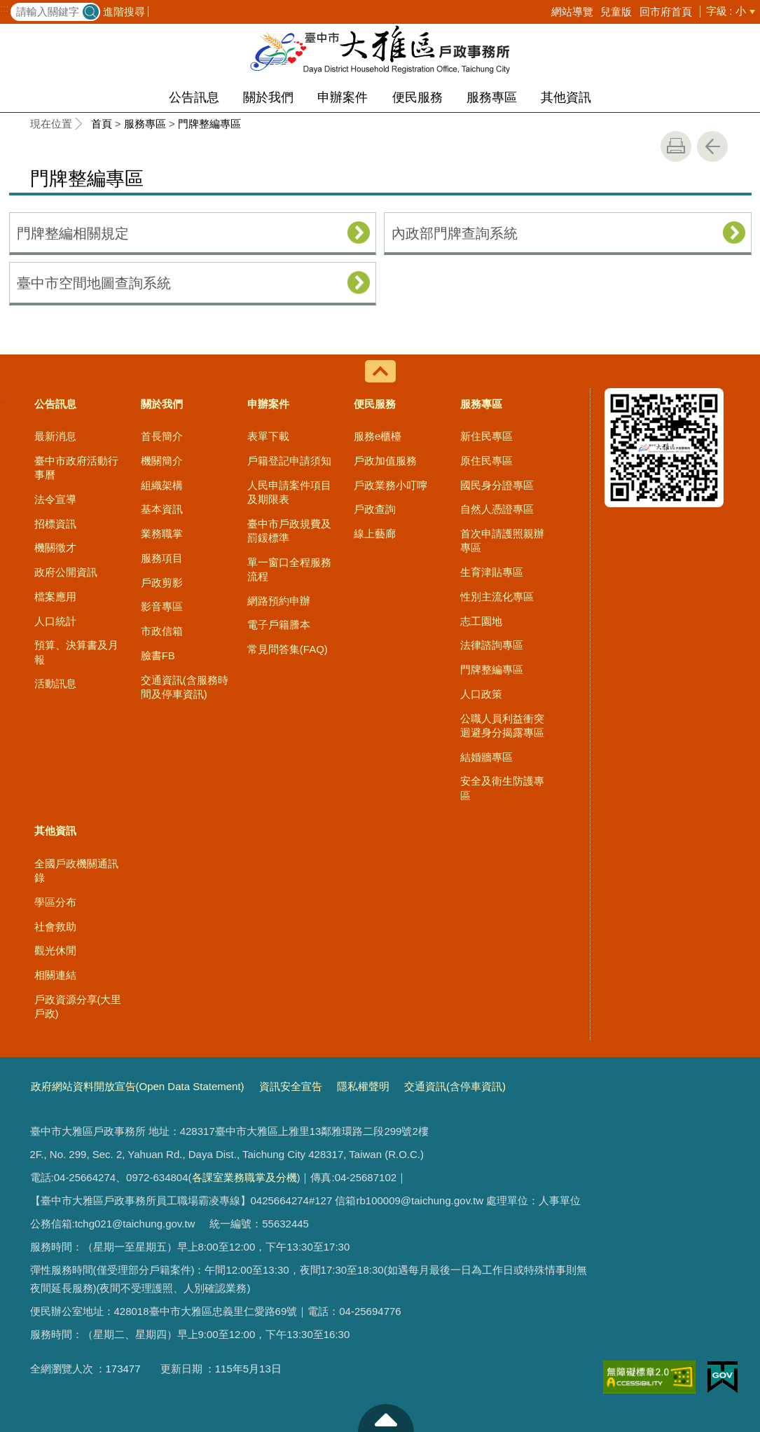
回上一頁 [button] (712, 146)
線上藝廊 (375, 533)
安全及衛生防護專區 (502, 788)
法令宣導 (55, 499)
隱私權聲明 (363, 1086)
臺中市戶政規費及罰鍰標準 (289, 531)
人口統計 (55, 621)
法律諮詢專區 (491, 645)
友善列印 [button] (676, 146)
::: (4, 8)
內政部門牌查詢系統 (455, 233)
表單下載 (268, 436)
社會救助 (55, 926)
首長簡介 (162, 436)
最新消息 (55, 436)
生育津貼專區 (491, 572)
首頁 (101, 124)
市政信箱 (162, 631)
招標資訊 (55, 524)
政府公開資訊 (65, 572)
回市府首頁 (666, 12)
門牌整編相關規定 (73, 233)
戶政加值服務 (385, 461)
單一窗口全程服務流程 (289, 569)
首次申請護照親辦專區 (502, 540)
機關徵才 (55, 547)
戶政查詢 (375, 509)
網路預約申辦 (278, 601)
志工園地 (481, 621)
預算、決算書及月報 (76, 652)
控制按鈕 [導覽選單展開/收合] (380, 371)
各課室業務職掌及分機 (244, 1177)
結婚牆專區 (486, 757)
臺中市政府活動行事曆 (76, 468)
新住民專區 (486, 436)
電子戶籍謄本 (278, 625)
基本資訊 (162, 509)
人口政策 (481, 694)
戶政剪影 (162, 582)
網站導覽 (572, 12)
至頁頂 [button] (386, 1418)
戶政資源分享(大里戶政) (78, 1006)
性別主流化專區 (497, 597)
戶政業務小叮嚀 (390, 485)
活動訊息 (55, 683)
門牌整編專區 (209, 124)
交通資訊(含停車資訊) (455, 1086)
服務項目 (162, 558)
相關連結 (55, 975)
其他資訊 (566, 97)
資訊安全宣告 (290, 1086)
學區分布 (55, 902)
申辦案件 (342, 97)
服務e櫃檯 (377, 436)
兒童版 (616, 12)
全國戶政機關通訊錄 (76, 870)
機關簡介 (162, 461)
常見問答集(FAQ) (287, 649)
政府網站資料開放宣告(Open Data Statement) (137, 1086)
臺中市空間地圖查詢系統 (94, 283)
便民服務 (417, 97)
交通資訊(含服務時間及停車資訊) (184, 687)
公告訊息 (194, 97)
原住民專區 (486, 461)
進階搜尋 (124, 11)
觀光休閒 (55, 950)
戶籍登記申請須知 (289, 461)
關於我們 (268, 97)
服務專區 (492, 97)
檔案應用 (55, 597)
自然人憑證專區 (497, 509)
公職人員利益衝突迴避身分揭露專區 (502, 725)
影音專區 (162, 606)
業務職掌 (162, 533)
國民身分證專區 (497, 485)
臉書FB (158, 655)
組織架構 (162, 485)
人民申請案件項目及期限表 (289, 492)
